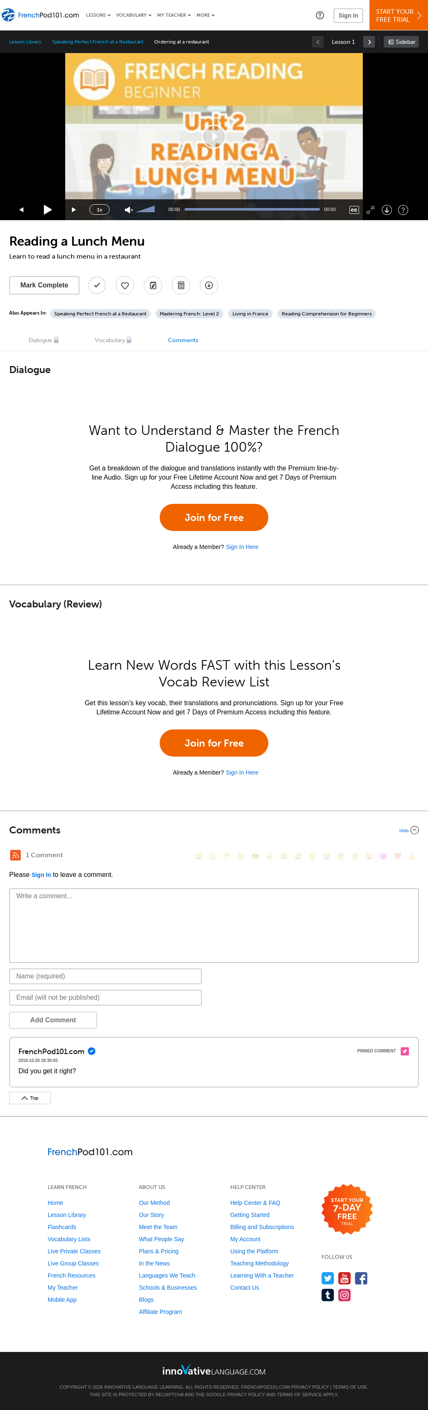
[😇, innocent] (341, 856)
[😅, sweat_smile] (298, 856)
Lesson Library (25, 42)
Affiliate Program (160, 1311)
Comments (183, 340)
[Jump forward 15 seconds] (74, 210)
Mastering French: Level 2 (189, 314)
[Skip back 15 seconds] (21, 210)
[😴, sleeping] (355, 856)
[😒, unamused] (241, 856)
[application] (214, 136)
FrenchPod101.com (265, 1387)
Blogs (146, 1299)
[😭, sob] (326, 856)
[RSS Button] (15, 855)
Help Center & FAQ (255, 1202)
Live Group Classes (73, 1263)
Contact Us (244, 1287)
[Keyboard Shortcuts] (403, 210)
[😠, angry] (269, 856)
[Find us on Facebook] (361, 1278)
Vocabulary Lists (69, 1239)
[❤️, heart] (397, 856)
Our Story (151, 1215)
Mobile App (62, 1299)
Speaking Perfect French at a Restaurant (97, 42)
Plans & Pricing (158, 1251)
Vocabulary (131, 15)
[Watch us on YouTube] (344, 1278)
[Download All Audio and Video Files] (209, 285)
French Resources (71, 1275)
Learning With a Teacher (262, 1275)
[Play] (48, 210)
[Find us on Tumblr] (327, 1294)
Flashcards (62, 1227)
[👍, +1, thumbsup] (412, 856)
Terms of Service (299, 1394)
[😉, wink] (312, 856)
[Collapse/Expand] (214, 830)
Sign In (348, 15)
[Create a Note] (153, 285)
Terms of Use (350, 1387)
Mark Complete (44, 285)
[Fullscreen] (370, 210)
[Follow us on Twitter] (327, 1278)
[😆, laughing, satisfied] (284, 856)
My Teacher (171, 15)
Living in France (250, 314)
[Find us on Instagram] (344, 1294)
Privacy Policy (310, 1387)
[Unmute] (129, 210)
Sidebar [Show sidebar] (405, 42)
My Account (245, 1239)
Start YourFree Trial (400, 15)
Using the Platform (254, 1251)
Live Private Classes (74, 1251)
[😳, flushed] (213, 856)
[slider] (146, 209)
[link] (369, 42)
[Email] (105, 998)
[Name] (105, 976)
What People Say (161, 1239)
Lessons (96, 15)
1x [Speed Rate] (99, 209)
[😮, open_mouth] (369, 856)
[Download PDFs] (181, 285)
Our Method (154, 1202)
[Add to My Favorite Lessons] (125, 285)
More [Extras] (203, 15)
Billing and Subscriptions (262, 1227)
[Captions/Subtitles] (354, 210)
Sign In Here (242, 547)
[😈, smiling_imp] (383, 856)
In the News (154, 1263)
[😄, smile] (198, 856)
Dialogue (40, 340)
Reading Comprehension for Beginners (327, 314)
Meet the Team (158, 1227)
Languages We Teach (167, 1275)
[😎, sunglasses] (255, 856)
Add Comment (53, 1020)
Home (55, 1202)
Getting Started (250, 1215)
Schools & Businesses (168, 1287)
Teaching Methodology (259, 1263)
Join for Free (214, 517)
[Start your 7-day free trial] (347, 1209)
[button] (320, 15)
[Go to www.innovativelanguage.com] (214, 1369)
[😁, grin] (227, 856)
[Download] (387, 210)
